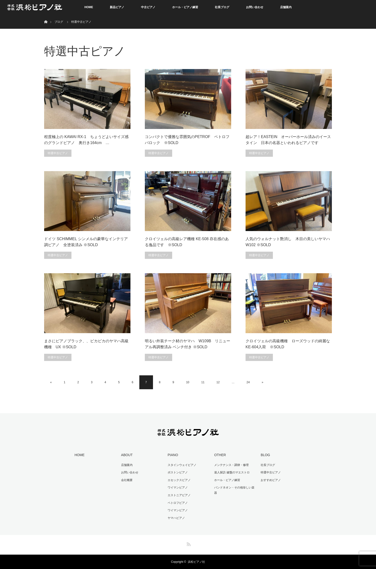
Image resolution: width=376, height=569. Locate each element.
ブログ (58, 21)
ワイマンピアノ (178, 487)
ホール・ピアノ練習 (185, 7)
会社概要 (127, 480)
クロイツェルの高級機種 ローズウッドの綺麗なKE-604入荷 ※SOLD (288, 344)
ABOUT (127, 455)
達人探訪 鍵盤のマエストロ (231, 472)
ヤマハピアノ (176, 518)
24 (248, 382)
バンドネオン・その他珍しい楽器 (234, 490)
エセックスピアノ (179, 480)
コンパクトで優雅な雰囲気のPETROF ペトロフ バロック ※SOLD (188, 140)
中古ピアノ (148, 7)
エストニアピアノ (179, 495)
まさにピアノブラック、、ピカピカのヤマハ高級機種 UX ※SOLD (86, 344)
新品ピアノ (117, 7)
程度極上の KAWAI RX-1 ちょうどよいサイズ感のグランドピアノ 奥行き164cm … (86, 140)
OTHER (220, 455)
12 (218, 382)
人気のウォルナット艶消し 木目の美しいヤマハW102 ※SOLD (288, 242)
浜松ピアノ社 (196, 561)
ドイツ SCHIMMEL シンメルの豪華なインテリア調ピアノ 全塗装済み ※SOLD (86, 242)
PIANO (173, 455)
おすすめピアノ (271, 480)
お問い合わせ (254, 7)
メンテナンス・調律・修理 (231, 465)
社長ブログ (222, 7)
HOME (88, 7)
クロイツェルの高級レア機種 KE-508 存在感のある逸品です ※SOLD (187, 242)
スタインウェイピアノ (182, 465)
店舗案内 (286, 7)
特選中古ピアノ (58, 153)
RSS (188, 543)
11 (202, 382)
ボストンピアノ (178, 472)
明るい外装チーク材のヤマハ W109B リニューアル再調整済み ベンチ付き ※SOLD (187, 344)
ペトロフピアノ (178, 503)
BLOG (265, 455)
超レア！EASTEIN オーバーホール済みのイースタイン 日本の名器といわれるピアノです (288, 140)
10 (187, 382)
